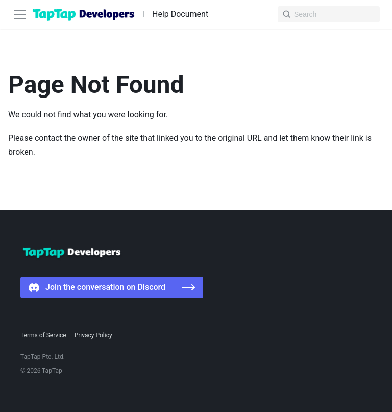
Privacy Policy (93, 335)
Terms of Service (43, 335)
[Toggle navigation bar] (20, 14)
